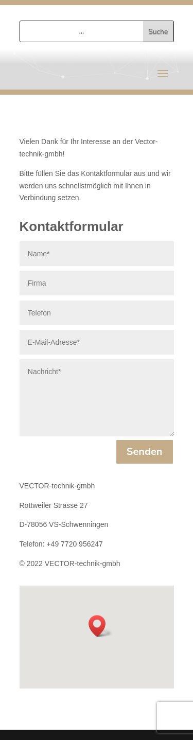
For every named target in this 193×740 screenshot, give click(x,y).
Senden (145, 452)
